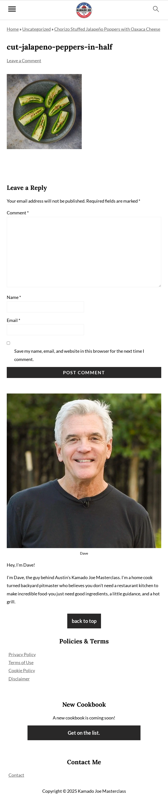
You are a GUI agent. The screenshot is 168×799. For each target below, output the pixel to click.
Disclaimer (19, 678)
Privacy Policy (22, 654)
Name (14, 297)
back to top (84, 621)
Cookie (15, 670)
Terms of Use (21, 662)
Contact (16, 775)
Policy (29, 670)
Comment (18, 212)
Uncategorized (36, 29)
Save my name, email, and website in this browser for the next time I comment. (79, 355)
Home (13, 29)
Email (13, 320)
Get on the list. (84, 733)
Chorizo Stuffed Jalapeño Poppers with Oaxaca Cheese (107, 29)
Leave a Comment (24, 60)
